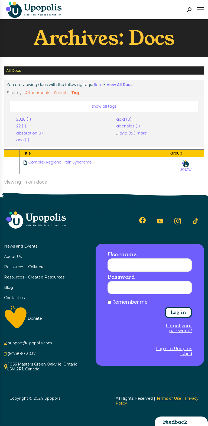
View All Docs (119, 84)
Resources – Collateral (24, 266)
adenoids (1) (128, 126)
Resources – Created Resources (34, 277)
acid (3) (124, 119)
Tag (75, 92)
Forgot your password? (179, 328)
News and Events (20, 246)
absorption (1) (29, 133)
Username (122, 254)
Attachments (37, 92)
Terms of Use (168, 398)
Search (61, 92)
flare (98, 84)
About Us (13, 256)
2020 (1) (23, 119)
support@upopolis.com (30, 343)
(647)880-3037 (22, 353)
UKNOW (186, 165)
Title (27, 153)
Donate (35, 318)
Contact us (14, 297)
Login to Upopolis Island (174, 351)
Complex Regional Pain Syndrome (60, 162)
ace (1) (22, 140)
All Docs (13, 70)
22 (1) (21, 126)
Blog (8, 287)
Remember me (130, 302)
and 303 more (133, 133)
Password (121, 276)
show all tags (104, 106)
